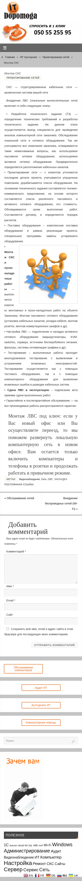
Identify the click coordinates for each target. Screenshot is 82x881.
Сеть (44, 479)
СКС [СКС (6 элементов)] (50, 864)
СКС (50, 479)
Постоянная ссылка (19, 484)
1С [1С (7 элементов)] (6, 845)
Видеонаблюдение (29, 479)
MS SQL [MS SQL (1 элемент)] (29, 845)
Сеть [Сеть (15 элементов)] (44, 869)
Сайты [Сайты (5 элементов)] (60, 864)
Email (10, 600)
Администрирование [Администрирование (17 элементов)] (27, 850)
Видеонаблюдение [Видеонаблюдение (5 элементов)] (19, 857)
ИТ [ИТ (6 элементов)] (37, 857)
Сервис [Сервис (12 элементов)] (31, 869)
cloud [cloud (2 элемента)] (21, 845)
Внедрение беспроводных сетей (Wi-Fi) (61, 503)
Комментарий (16, 551)
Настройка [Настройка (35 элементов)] (18, 863)
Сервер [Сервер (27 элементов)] (13, 869)
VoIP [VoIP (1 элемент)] (41, 845)
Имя (10, 586)
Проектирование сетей (56, 57)
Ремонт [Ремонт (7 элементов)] (39, 863)
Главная (10, 57)
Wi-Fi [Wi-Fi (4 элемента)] (47, 845)
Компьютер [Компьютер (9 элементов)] (51, 857)
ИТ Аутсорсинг (28, 57)
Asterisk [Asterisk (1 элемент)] (13, 845)
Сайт (9, 614)
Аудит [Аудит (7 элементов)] (56, 851)
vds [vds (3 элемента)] (35, 845)
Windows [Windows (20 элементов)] (62, 844)
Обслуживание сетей (19, 498)
